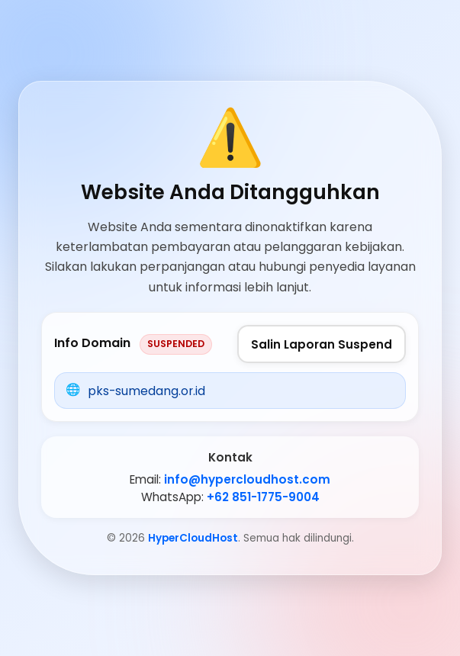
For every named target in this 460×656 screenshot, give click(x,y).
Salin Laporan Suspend (321, 344)
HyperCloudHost (193, 538)
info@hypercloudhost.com (247, 479)
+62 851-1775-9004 (263, 497)
